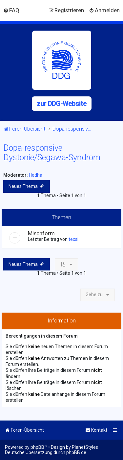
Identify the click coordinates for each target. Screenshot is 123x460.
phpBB (37, 447)
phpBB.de (76, 452)
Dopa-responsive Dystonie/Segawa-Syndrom (51, 152)
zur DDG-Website (62, 104)
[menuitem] (11, 10)
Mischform (41, 233)
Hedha (35, 175)
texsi (73, 239)
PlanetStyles (85, 447)
